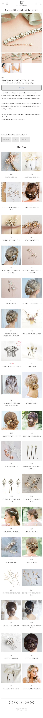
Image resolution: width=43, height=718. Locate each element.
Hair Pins (6, 139)
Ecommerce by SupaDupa (23, 709)
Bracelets (25, 139)
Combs (15, 139)
